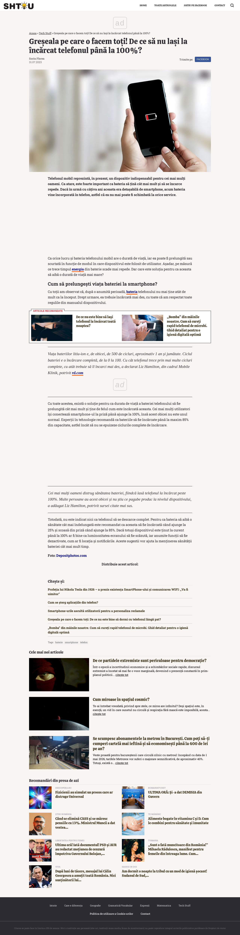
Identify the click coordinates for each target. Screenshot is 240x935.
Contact (219, 5)
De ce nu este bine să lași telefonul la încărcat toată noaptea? (96, 321)
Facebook (203, 59)
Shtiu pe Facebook (195, 5)
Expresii (144, 905)
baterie (59, 642)
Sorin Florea (36, 58)
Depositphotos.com (71, 555)
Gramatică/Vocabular (120, 905)
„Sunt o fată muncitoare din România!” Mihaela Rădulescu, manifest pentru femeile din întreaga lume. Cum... (178, 849)
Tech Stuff (45, 33)
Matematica (164, 905)
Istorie (53, 905)
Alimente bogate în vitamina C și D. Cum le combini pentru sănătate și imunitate (178, 820)
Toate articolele (165, 5)
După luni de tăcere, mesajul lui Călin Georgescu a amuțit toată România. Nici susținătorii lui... (85, 875)
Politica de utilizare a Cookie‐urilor (111, 913)
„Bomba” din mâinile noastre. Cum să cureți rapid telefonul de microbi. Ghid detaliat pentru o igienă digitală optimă (187, 326)
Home (143, 5)
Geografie (95, 905)
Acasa (33, 33)
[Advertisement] (120, 227)
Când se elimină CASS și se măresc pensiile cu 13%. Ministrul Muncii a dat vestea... (85, 823)
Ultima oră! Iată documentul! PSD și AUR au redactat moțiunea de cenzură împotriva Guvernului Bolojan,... (86, 849)
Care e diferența (73, 905)
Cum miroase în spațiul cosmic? (121, 699)
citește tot (122, 675)
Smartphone (71, 642)
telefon (84, 642)
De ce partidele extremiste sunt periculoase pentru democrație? (149, 660)
